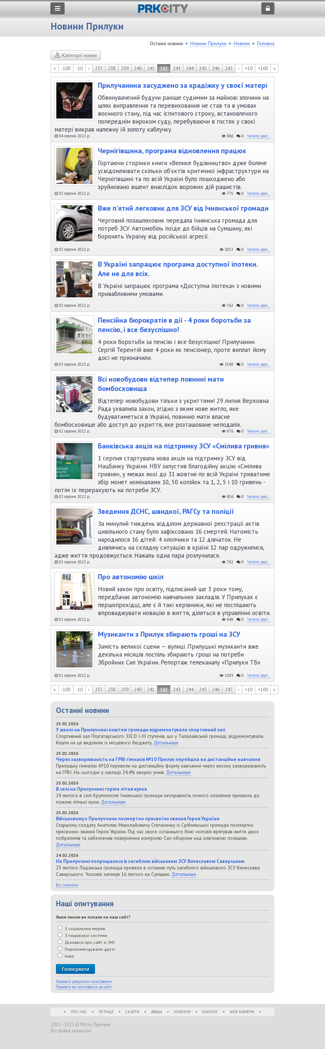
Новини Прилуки (208, 43)
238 (112, 68)
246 (216, 68)
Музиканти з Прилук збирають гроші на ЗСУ (169, 634)
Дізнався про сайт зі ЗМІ (86, 942)
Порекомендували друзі (86, 949)
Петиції (106, 1011)
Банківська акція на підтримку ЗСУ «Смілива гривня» (183, 446)
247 (229, 68)
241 (151, 68)
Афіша (156, 1011)
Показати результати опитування (84, 981)
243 (177, 68)
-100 (65, 68)
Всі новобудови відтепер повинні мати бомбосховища (161, 383)
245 (203, 68)
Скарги (132, 1011)
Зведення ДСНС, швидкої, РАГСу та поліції (166, 511)
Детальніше (166, 742)
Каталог (210, 1011)
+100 (263, 68)
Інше (66, 956)
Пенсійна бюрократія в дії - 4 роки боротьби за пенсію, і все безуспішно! (174, 324)
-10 (79, 68)
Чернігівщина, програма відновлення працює (172, 150)
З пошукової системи (82, 935)
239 (125, 68)
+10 (248, 68)
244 (190, 68)
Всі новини (67, 884)
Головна (265, 43)
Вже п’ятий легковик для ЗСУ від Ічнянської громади (183, 208)
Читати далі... (258, 135)
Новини (242, 43)
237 (99, 68)
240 (138, 68)
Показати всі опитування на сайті (84, 986)
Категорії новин (76, 55)
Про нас (79, 1011)
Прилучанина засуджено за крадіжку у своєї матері (182, 85)
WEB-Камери (242, 1011)
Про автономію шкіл (131, 576)
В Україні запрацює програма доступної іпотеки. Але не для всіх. (178, 268)
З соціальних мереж (81, 928)
